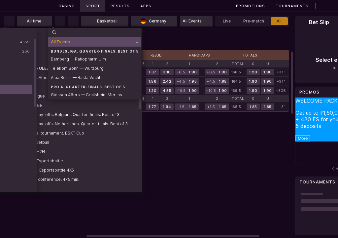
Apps (146, 6)
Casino (66, 6)
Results (120, 6)
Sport (92, 6)
